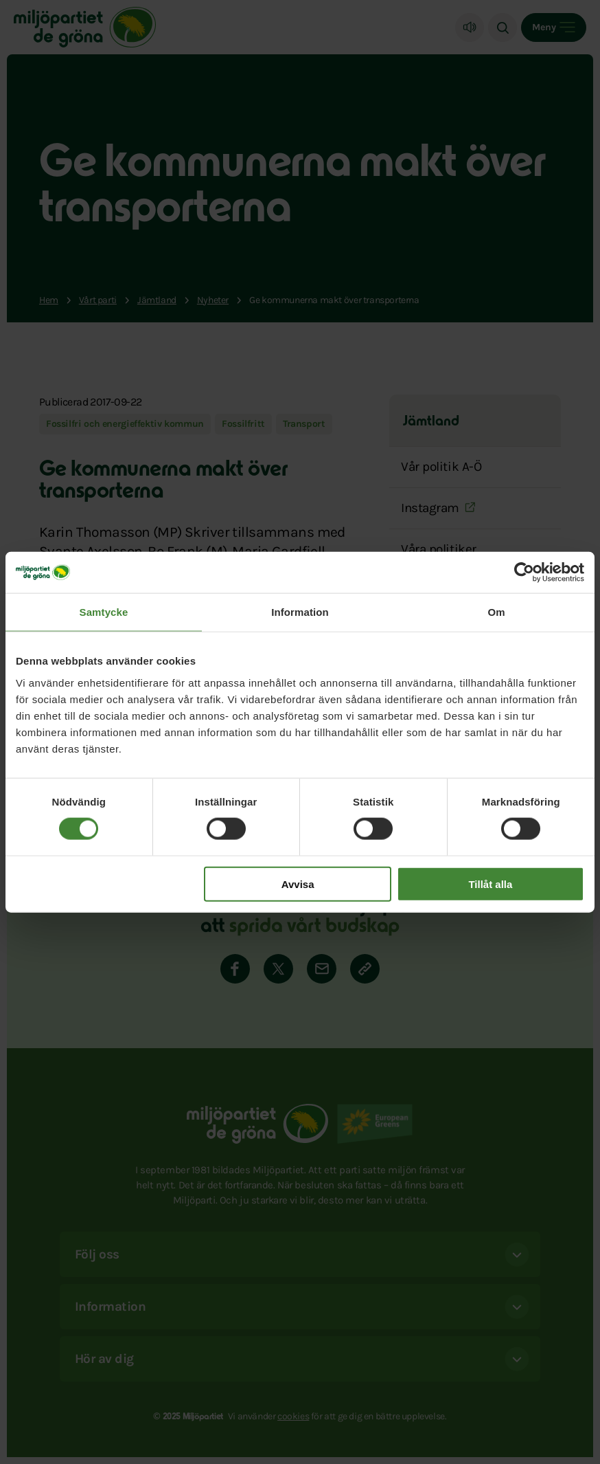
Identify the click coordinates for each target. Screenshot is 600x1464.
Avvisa (297, 883)
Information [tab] (300, 612)
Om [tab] (496, 612)
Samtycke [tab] (104, 612)
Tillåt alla (490, 883)
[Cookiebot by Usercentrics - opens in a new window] (524, 572)
